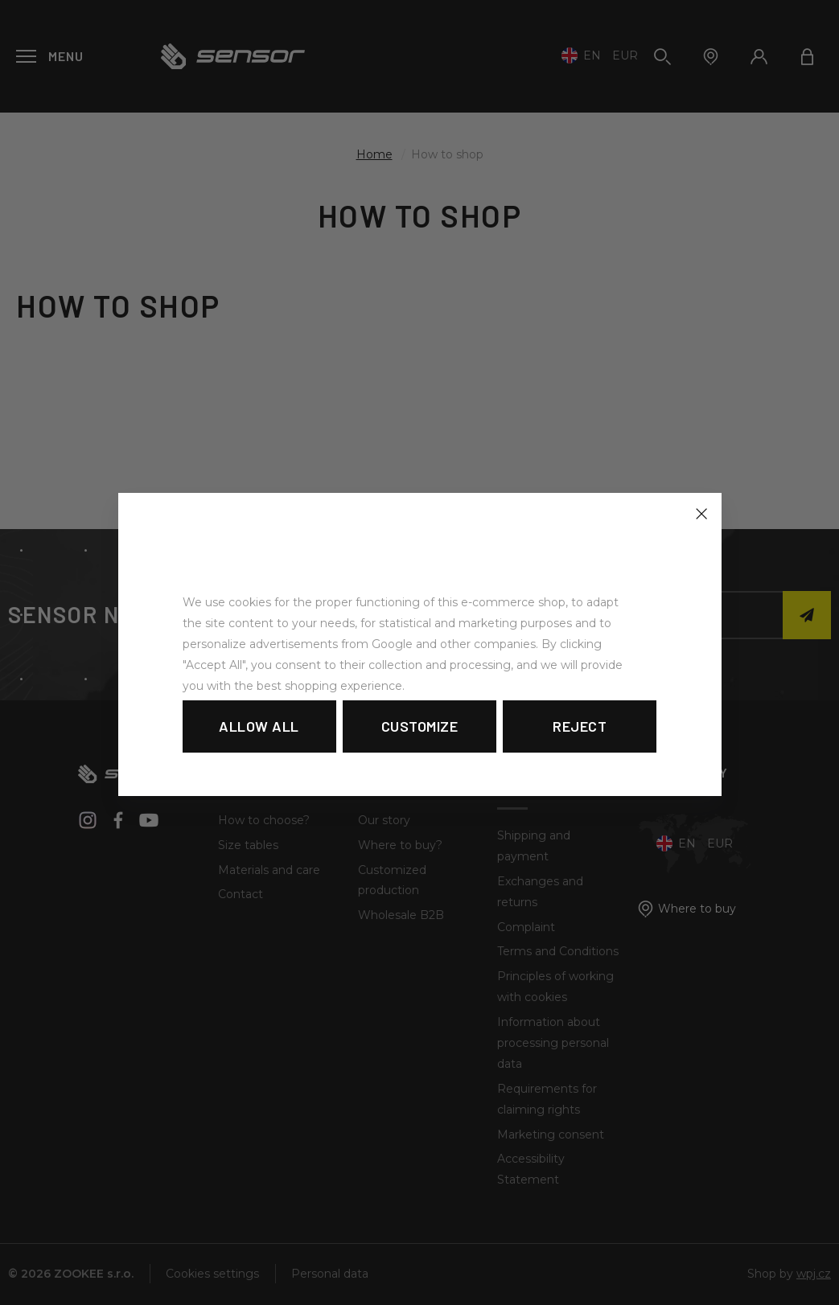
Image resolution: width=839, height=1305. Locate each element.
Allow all (259, 726)
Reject (580, 726)
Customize (420, 726)
